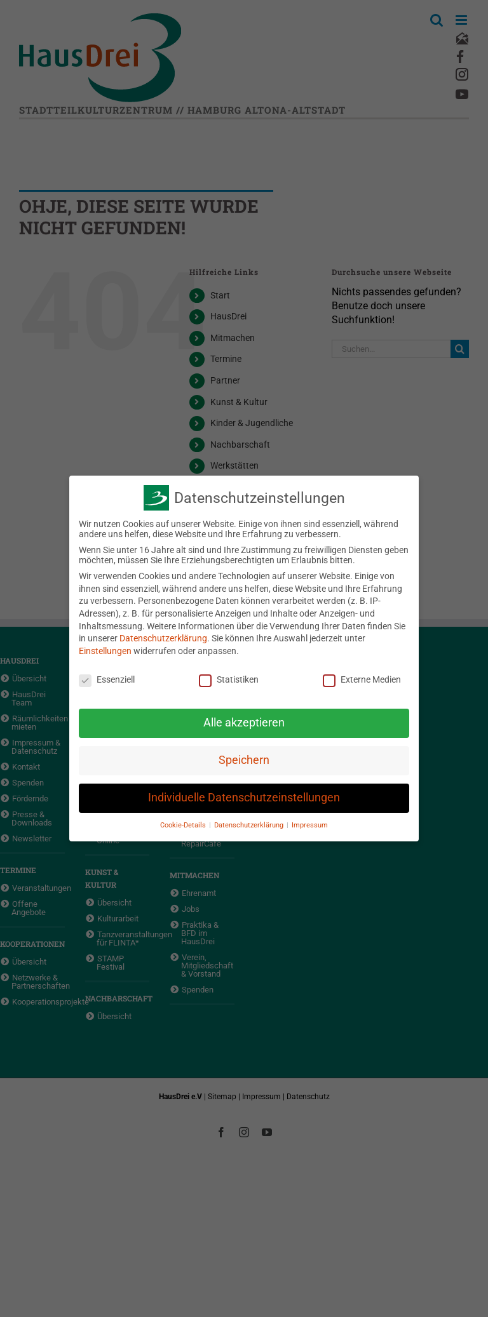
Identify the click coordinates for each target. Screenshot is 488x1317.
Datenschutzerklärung (163, 638)
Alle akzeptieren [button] (244, 722)
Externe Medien (362, 679)
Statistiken (229, 679)
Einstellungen (105, 651)
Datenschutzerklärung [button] (249, 825)
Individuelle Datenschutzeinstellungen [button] (244, 797)
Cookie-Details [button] (184, 825)
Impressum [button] (310, 825)
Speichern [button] (244, 760)
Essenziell (107, 679)
